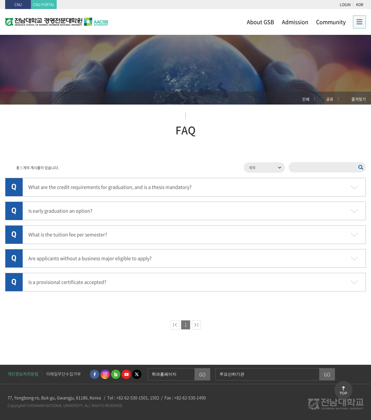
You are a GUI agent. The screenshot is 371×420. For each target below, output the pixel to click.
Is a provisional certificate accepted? (58, 282)
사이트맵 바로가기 (358, 22)
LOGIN (345, 4)
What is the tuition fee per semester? (58, 234)
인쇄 (305, 99)
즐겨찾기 (358, 99)
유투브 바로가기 (126, 374)
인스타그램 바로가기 (105, 374)
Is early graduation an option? (51, 210)
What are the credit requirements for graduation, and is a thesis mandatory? (101, 187)
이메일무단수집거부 (63, 374)
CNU (18, 4)
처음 (174, 324)
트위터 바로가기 (136, 374)
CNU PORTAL (44, 4)
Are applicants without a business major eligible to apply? (81, 258)
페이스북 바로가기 (94, 374)
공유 (329, 99)
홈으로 (14, 98)
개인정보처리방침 (22, 374)
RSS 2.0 (9, 167)
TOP (343, 393)
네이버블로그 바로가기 (115, 374)
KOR (359, 4)
